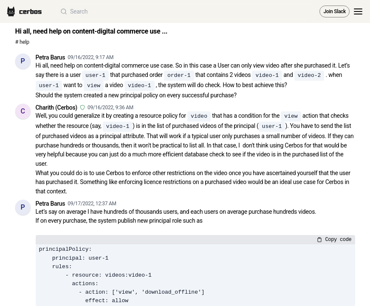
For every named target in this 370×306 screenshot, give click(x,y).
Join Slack (334, 11)
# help (22, 42)
